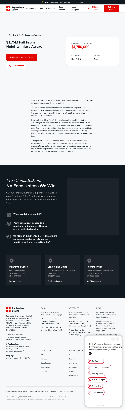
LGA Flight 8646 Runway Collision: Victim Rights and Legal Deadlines (106, 315)
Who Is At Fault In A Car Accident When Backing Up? (51, 314)
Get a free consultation (73, 2)
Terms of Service (56, 400)
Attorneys (44, 355)
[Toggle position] (113, 339)
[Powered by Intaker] (106, 405)
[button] (31, 8)
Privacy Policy (44, 391)
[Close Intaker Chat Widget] (117, 339)
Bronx (71, 355)
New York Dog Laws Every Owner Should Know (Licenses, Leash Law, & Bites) (80, 323)
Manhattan (73, 367)
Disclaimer (70, 391)
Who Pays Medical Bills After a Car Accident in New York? (51, 329)
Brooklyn (72, 359)
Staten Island (73, 375)
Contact (44, 371)
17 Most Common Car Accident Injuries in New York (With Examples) (79, 332)
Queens (71, 371)
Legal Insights (75, 8)
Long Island (73, 363)
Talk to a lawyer (111, 8)
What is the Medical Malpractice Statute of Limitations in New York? (50, 321)
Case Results (62, 8)
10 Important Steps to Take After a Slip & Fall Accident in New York (79, 315)
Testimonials (45, 367)
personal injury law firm (17, 318)
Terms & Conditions (58, 391)
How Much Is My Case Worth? (22, 57)
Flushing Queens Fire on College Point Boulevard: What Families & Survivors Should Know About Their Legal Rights (105, 325)
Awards (44, 359)
